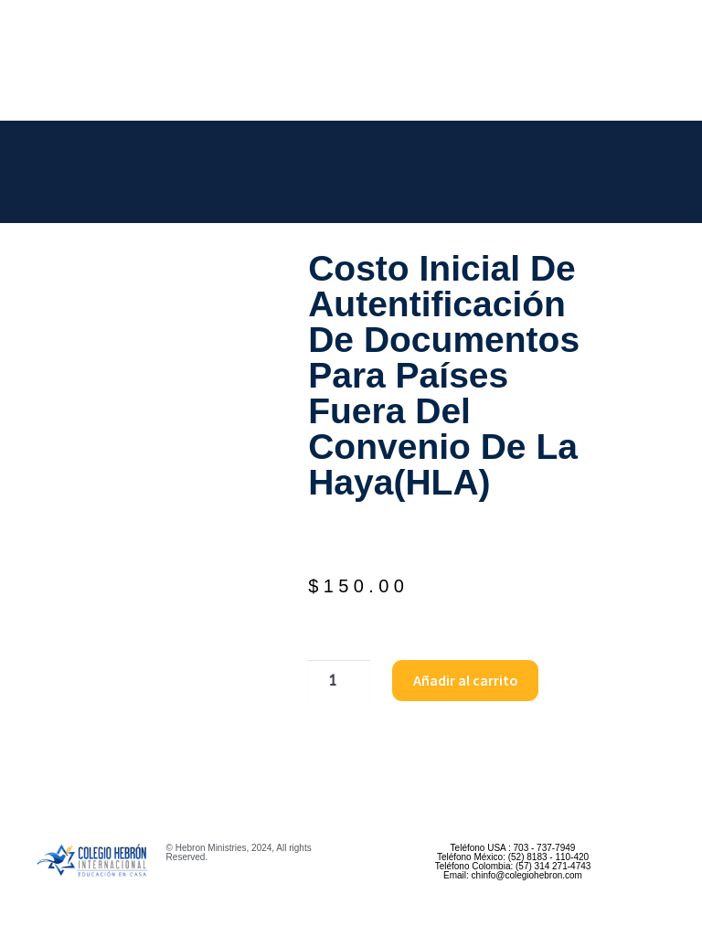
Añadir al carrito (465, 680)
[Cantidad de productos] (339, 681)
